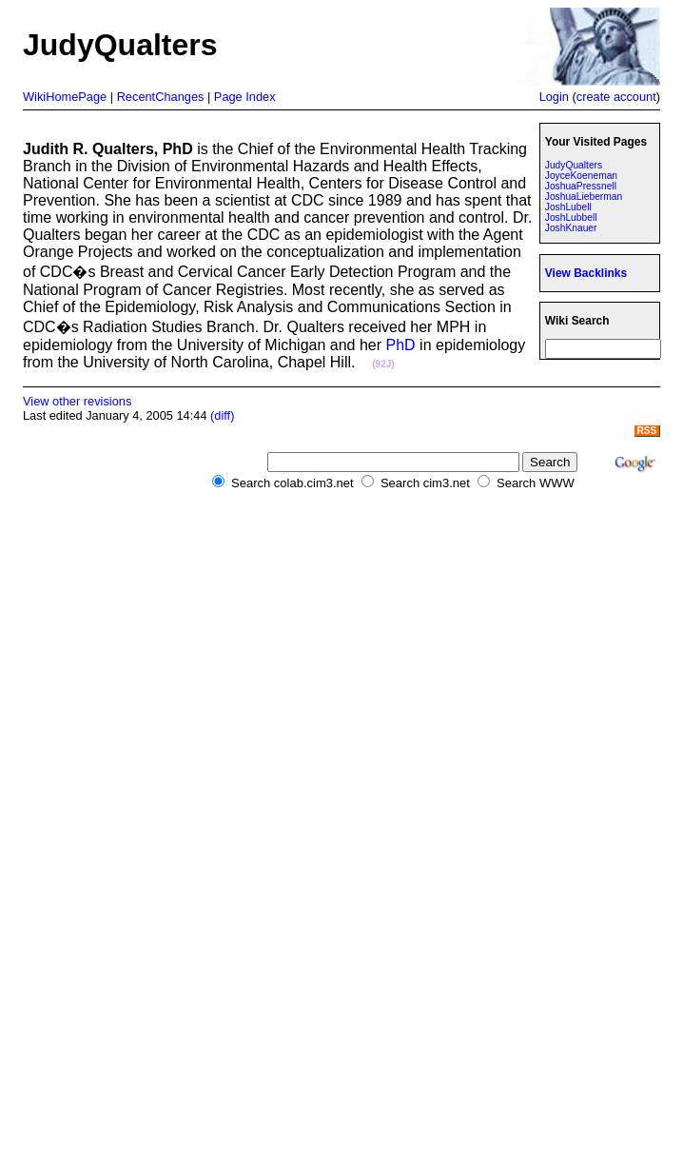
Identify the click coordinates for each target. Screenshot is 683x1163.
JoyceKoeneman (581, 175)
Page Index (245, 96)
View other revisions (77, 401)
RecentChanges (161, 96)
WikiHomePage (65, 96)
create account (616, 96)
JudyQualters (573, 165)
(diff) (222, 415)
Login (554, 96)
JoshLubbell (571, 217)
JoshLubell (568, 207)
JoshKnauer (571, 228)
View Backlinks (586, 273)
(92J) (383, 364)
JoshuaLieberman (583, 196)
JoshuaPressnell (580, 186)
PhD (401, 345)
